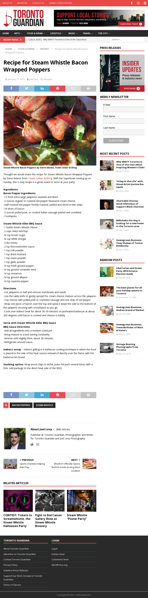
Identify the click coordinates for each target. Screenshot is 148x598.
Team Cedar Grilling (40, 178)
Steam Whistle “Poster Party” (77, 516)
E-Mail (106, 104)
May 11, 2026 (124, 334)
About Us (7, 3)
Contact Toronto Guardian (17, 559)
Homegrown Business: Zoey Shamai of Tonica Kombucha (129, 242)
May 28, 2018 (124, 277)
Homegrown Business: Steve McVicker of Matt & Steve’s (129, 327)
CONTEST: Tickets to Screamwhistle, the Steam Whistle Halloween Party (17, 520)
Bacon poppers (21, 404)
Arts (17, 33)
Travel (87, 33)
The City (103, 33)
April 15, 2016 (125, 353)
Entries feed (58, 553)
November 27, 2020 (127, 297)
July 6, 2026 (124, 249)
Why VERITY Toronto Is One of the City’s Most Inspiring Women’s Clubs (130, 164)
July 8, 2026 (124, 171)
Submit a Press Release (60, 3)
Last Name (109, 127)
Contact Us (38, 3)
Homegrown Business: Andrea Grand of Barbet (130, 308)
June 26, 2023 (124, 313)
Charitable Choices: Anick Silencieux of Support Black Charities (130, 203)
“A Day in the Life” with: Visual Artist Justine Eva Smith (130, 183)
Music (72, 33)
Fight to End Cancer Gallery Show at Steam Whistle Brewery (48, 520)
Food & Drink (35, 33)
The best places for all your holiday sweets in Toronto (129, 290)
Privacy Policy (10, 564)
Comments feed (60, 559)
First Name (109, 116)
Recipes (48, 78)
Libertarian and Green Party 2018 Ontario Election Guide (129, 270)
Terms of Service (12, 584)
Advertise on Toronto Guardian (19, 553)
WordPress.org (59, 564)
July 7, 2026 (124, 210)
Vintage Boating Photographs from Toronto (127, 346)
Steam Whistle (44, 404)
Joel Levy (33, 78)
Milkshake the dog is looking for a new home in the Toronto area (130, 222)
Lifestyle (55, 33)
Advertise (22, 3)
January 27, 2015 (16, 78)
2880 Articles (63, 429)
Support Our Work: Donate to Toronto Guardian (22, 577)
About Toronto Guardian (16, 548)
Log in (55, 548)
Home (6, 33)
